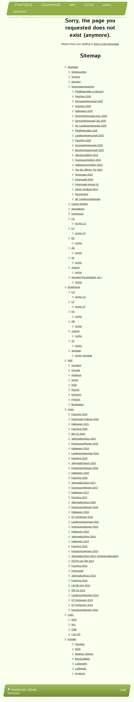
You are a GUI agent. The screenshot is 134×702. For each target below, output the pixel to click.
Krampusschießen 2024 (88, 160)
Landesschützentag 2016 (85, 522)
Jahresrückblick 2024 (86, 155)
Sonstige (76, 350)
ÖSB (74, 629)
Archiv (78, 243)
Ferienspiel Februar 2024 (85, 419)
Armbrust (76, 375)
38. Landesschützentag (87, 199)
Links (70, 614)
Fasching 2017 (79, 497)
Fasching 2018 (79, 478)
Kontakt (72, 639)
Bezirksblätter (82, 658)
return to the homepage (106, 44)
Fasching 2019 (79, 458)
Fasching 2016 (79, 580)
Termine (75, 76)
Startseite (73, 67)
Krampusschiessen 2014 (84, 610)
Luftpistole (80, 668)
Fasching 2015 (79, 546)
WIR (70, 360)
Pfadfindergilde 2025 (86, 130)
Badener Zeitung (84, 654)
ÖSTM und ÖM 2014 (82, 561)
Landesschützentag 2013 (85, 595)
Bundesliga (77, 404)
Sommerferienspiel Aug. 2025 (91, 116)
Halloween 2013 (80, 541)
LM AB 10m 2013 (80, 585)
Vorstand (76, 365)
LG (73, 218)
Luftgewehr (81, 663)
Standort (76, 81)
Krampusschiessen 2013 (84, 551)
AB (73, 248)
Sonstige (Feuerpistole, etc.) (86, 277)
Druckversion (17, 689)
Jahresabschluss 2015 (83, 575)
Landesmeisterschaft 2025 (89, 135)
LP (72, 228)
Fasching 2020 (79, 429)
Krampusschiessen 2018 (84, 468)
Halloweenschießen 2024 (88, 164)
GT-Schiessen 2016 (82, 517)
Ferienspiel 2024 (84, 179)
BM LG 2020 (78, 433)
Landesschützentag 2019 (85, 453)
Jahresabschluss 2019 (83, 438)
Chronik (75, 370)
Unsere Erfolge (79, 204)
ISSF (74, 385)
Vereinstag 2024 (84, 174)
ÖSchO (75, 389)
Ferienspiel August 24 (87, 184)
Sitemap (32, 689)
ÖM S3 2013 (78, 590)
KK (73, 238)
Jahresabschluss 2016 (83, 502)
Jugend (75, 267)
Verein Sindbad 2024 (86, 189)
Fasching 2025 (83, 140)
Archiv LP (80, 233)
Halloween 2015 (80, 531)
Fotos (71, 409)
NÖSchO (76, 394)
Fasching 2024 (79, 414)
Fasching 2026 (83, 96)
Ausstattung (77, 209)
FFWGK (75, 399)
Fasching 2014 (79, 566)
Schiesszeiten (78, 72)
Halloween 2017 (80, 492)
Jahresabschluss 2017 (83, 482)
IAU (73, 624)
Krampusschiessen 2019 (84, 443)
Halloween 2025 (83, 111)
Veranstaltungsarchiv (82, 86)
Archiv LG (80, 223)
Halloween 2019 (80, 448)
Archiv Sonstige (83, 355)
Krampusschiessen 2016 (84, 507)
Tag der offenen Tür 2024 (88, 169)
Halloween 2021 (80, 424)
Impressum (77, 213)
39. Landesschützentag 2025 (90, 125)
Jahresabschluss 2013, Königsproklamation (94, 556)
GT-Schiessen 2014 (82, 605)
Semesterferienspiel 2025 (89, 145)
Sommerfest (81, 194)
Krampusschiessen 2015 (84, 526)
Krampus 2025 (83, 106)
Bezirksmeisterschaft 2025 (89, 150)
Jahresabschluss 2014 (83, 536)
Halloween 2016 (80, 512)
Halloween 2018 (80, 473)
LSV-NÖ (75, 634)
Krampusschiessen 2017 (84, 487)
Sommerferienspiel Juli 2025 (90, 120)
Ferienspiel (77, 570)
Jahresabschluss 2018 (83, 463)
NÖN (77, 649)
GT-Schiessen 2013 (82, 600)
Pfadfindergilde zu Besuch (89, 91)
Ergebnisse (74, 287)
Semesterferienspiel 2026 (89, 101)
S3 (72, 257)
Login (123, 689)
